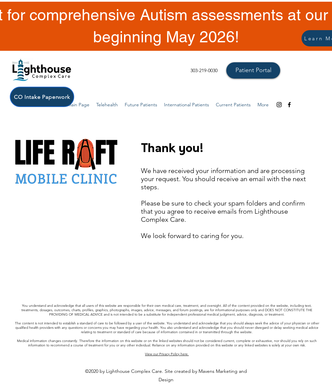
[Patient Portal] (253, 70)
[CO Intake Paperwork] (42, 97)
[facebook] (289, 104)
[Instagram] (279, 104)
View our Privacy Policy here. (167, 354)
